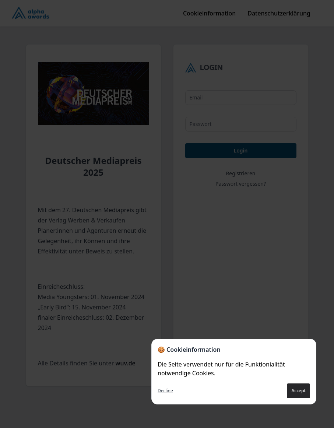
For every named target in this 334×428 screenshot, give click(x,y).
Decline (165, 391)
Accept (298, 390)
